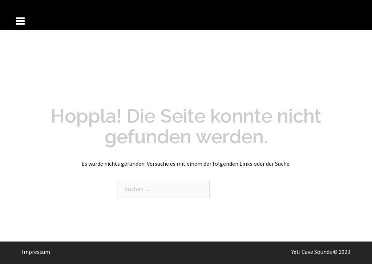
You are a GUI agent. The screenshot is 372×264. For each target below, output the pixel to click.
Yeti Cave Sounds (311, 251)
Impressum (36, 251)
